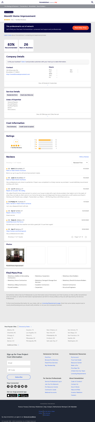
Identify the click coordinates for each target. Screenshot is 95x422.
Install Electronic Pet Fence (14, 222)
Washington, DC (73, 341)
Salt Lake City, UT (52, 341)
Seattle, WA (71, 338)
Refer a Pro (74, 365)
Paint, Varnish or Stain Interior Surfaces (18, 203)
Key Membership (50, 365)
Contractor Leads (50, 390)
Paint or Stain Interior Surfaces (16, 170)
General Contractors (69, 285)
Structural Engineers (69, 287)
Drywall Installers (13, 287)
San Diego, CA (72, 333)
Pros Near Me (75, 368)
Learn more (7, 35)
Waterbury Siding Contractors (17, 285)
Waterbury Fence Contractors (17, 280)
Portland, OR (51, 338)
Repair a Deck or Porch (13, 213)
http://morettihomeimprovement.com (18, 74)
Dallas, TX (10, 338)
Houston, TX (30, 330)
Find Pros (48, 357)
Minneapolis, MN (31, 341)
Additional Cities (13, 345)
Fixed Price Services (51, 363)
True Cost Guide (76, 360)
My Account (75, 357)
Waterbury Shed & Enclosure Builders (74, 280)
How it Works (75, 387)
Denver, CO (10, 341)
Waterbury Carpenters (42, 276)
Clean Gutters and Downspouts (16, 231)
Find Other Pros (81, 28)
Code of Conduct (76, 381)
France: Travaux (23, 407)
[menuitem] (2, 2)
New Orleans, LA (52, 330)
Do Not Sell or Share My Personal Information (49, 413)
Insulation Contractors (42, 285)
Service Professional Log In (53, 381)
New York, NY (51, 333)
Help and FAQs (75, 390)
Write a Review (84, 157)
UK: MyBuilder (72, 407)
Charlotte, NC (11, 333)
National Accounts (50, 392)
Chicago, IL (10, 335)
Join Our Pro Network (51, 384)
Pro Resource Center (51, 387)
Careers (73, 395)
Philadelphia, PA (52, 335)
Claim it (23, 62)
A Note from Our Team (78, 371)
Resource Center (76, 363)
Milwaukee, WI (30, 338)
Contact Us (74, 384)
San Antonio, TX (73, 330)
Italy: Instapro (48, 407)
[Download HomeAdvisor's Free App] (12, 395)
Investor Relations (76, 392)
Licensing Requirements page (51, 303)
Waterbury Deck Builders (70, 276)
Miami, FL (29, 335)
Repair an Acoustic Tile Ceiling (15, 191)
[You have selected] (80, 163)
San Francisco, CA (73, 335)
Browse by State (25, 326)
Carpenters (38, 287)
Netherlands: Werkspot (60, 407)
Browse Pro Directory (51, 360)
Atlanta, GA (10, 330)
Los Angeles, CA (31, 333)
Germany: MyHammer (36, 407)
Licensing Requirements (78, 373)
